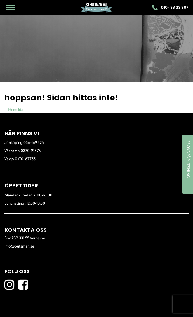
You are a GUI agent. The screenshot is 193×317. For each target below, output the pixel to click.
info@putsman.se (19, 246)
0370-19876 (31, 151)
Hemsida (15, 110)
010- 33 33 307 (170, 8)
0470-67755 (25, 159)
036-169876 (33, 143)
